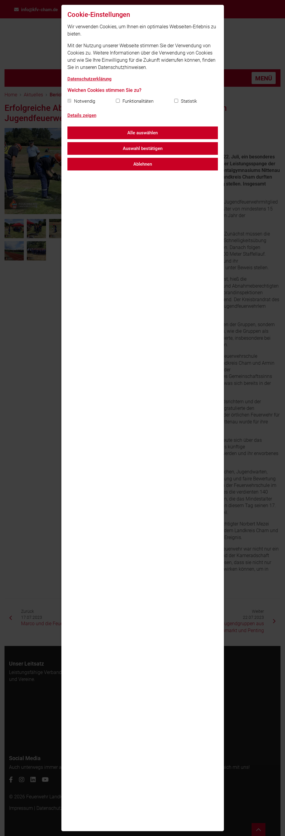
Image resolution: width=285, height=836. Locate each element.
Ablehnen (142, 164)
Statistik (189, 101)
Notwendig (84, 101)
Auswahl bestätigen (143, 148)
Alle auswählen (142, 133)
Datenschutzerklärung (89, 79)
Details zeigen (81, 115)
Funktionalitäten (137, 101)
